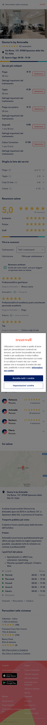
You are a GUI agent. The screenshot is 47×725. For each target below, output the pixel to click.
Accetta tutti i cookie (23, 378)
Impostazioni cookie (23, 386)
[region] (23, 362)
